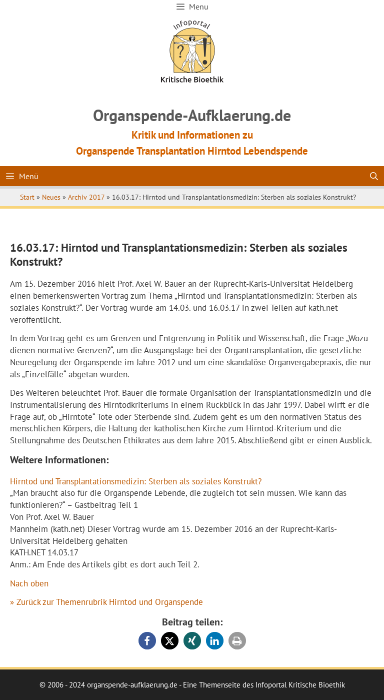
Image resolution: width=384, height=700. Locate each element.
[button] (147, 640)
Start (27, 197)
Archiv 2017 (86, 197)
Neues (51, 197)
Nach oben (29, 583)
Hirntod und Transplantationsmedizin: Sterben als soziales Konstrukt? (136, 481)
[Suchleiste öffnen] (374, 176)
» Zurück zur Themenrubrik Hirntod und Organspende (106, 601)
